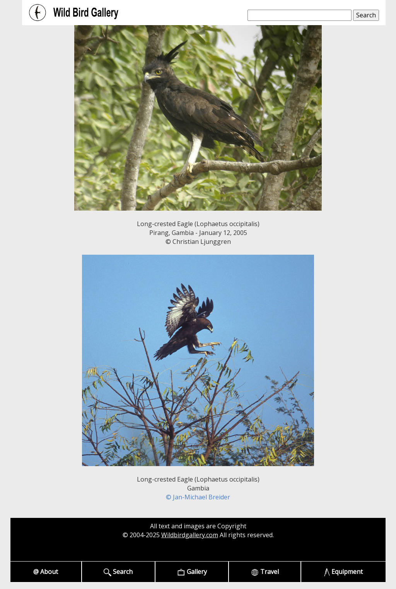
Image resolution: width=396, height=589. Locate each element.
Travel (265, 571)
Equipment (343, 571)
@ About (45, 571)
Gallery (192, 571)
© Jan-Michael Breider (198, 497)
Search (118, 571)
